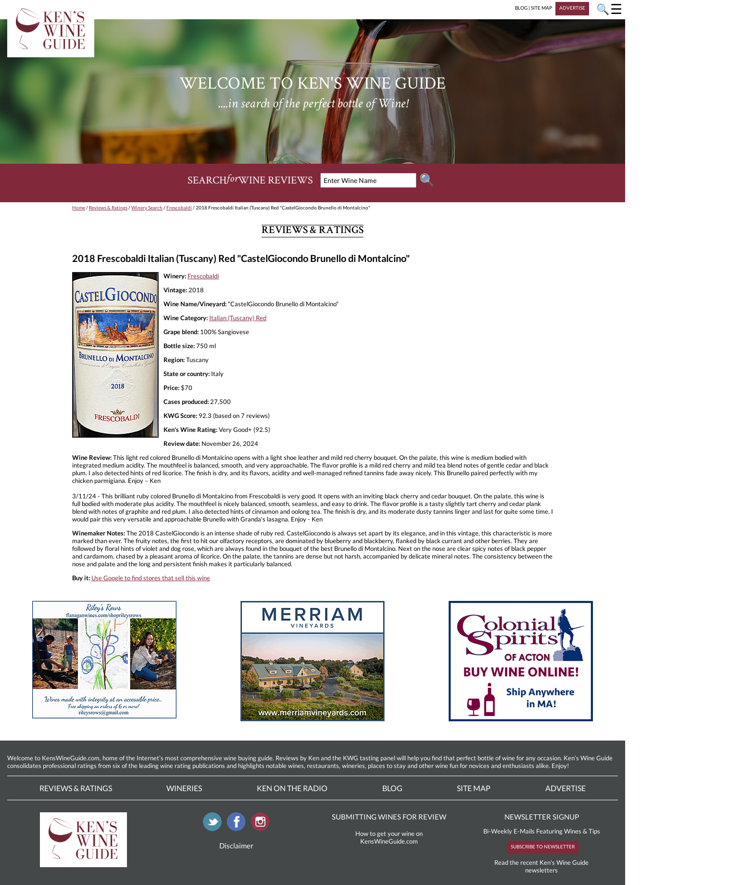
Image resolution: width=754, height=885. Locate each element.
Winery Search (147, 207)
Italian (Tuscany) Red (237, 318)
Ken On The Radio (292, 788)
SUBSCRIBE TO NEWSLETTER (543, 846)
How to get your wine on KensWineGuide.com (389, 837)
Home (78, 207)
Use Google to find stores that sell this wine (150, 578)
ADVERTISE (572, 8)
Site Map (473, 788)
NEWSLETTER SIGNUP (541, 816)
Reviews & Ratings (108, 207)
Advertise (565, 788)
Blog (392, 788)
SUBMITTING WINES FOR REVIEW (389, 816)
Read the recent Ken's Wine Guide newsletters (541, 866)
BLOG (521, 8)
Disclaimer (236, 845)
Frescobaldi (179, 207)
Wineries (184, 788)
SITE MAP (541, 8)
